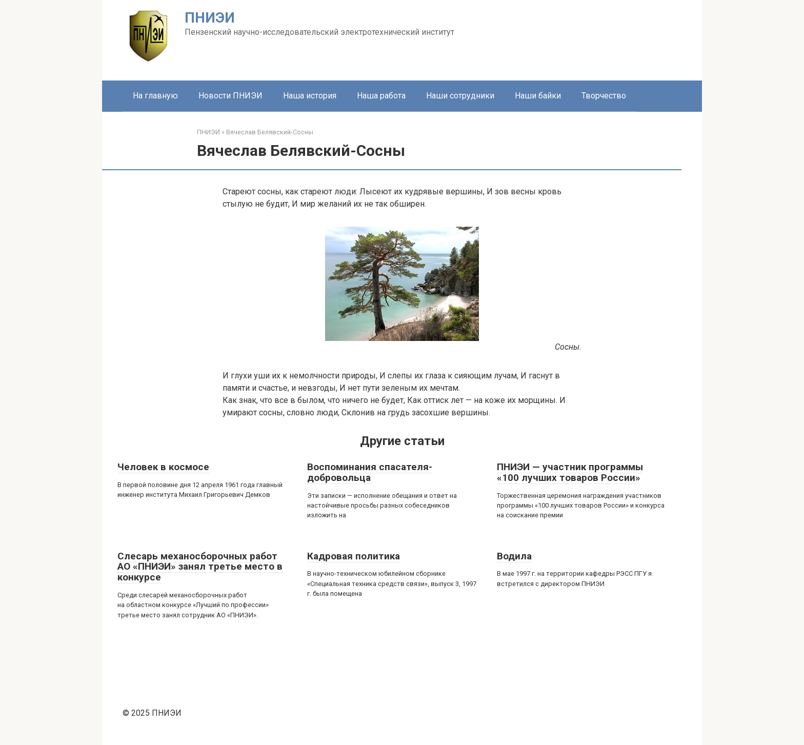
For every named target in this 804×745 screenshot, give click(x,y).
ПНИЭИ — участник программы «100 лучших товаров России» (570, 472)
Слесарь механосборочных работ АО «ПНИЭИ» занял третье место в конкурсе (200, 566)
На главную (155, 95)
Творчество (603, 95)
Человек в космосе (163, 467)
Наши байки (538, 95)
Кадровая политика (353, 556)
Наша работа (381, 95)
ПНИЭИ (210, 17)
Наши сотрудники (460, 95)
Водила (514, 556)
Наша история (309, 95)
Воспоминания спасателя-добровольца (369, 472)
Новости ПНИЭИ (230, 95)
